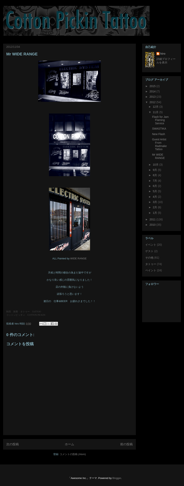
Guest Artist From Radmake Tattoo (159, 144)
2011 (153, 219)
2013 (153, 96)
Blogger (116, 478)
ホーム (69, 444)
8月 (155, 175)
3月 (155, 202)
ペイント (150, 270)
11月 (156, 112)
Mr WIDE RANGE (22, 54)
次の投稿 (12, 444)
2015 (153, 86)
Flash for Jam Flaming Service (160, 120)
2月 (155, 207)
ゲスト (149, 251)
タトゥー (150, 264)
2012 (153, 102)
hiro (162, 53)
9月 (155, 169)
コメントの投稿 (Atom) (73, 454)
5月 (155, 191)
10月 (156, 164)
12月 (156, 106)
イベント (150, 244)
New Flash (158, 134)
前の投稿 (126, 444)
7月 (155, 180)
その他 (149, 257)
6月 (155, 186)
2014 (153, 91)
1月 (155, 212)
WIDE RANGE (78, 258)
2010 (153, 224)
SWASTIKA (159, 128)
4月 (155, 196)
